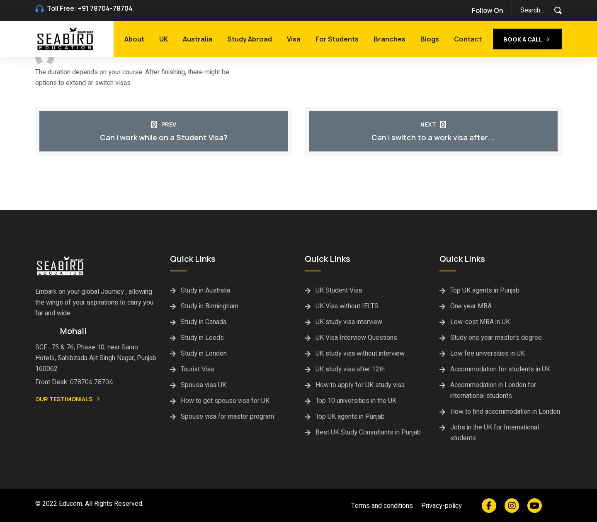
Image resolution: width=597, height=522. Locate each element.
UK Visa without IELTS (347, 306)
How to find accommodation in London (505, 412)
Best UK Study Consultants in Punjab (368, 432)
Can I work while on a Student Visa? (164, 137)
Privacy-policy (441, 506)
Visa (294, 39)
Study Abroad (249, 39)
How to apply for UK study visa (360, 385)
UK (163, 39)
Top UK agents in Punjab (350, 417)
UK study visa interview (348, 322)
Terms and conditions (382, 506)
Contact (468, 39)
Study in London (204, 354)
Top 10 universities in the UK (355, 401)
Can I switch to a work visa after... (433, 137)
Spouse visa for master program (227, 417)
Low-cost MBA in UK (480, 322)
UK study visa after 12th (350, 369)
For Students (337, 39)
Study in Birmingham (209, 306)
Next (433, 124)
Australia (197, 39)
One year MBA (471, 306)
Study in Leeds (202, 338)
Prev (163, 124)
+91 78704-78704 (105, 8)
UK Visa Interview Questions (356, 338)
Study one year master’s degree (496, 338)
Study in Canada (203, 322)
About (134, 39)
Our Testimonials (68, 399)
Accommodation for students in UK (500, 369)
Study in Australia (205, 290)
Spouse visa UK (203, 385)
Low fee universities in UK (487, 354)
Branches (389, 39)
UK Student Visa (338, 290)
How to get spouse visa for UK (225, 401)
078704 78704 (91, 381)
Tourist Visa (197, 369)
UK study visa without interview (360, 354)
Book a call (527, 40)
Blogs (429, 39)
